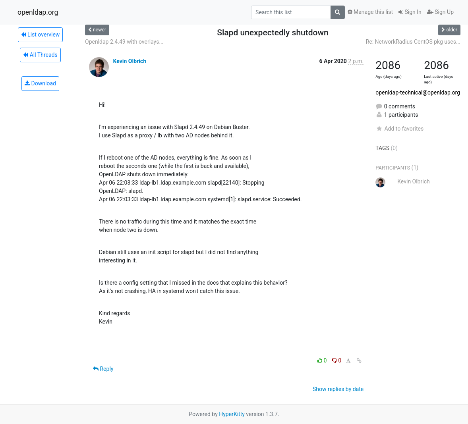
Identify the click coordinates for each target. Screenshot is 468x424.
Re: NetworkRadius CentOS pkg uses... (413, 42)
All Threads (40, 55)
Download (40, 83)
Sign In (410, 12)
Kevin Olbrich (129, 61)
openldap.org (37, 12)
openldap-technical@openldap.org (417, 92)
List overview (40, 34)
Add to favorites (399, 128)
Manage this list (370, 12)
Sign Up (440, 12)
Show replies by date (338, 389)
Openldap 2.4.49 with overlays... (124, 42)
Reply (103, 369)
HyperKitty (232, 414)
